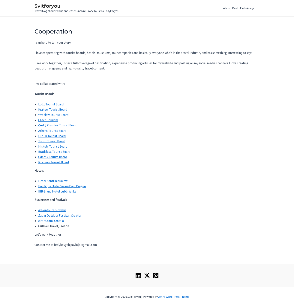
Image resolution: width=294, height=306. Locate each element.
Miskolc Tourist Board (53, 146)
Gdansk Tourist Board (52, 157)
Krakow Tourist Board (52, 109)
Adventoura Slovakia (52, 210)
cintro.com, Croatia (51, 221)
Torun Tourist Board (51, 141)
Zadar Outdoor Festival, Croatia (59, 215)
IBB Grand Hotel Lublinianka (57, 191)
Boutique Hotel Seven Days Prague (62, 186)
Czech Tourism (48, 120)
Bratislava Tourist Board (54, 152)
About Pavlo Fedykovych (239, 8)
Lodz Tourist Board (51, 104)
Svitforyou (47, 6)
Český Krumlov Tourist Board (57, 125)
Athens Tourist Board (52, 131)
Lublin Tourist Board (52, 136)
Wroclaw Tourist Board (53, 115)
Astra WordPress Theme (173, 297)
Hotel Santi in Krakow (53, 181)
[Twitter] (147, 275)
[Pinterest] (155, 275)
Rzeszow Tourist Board (53, 162)
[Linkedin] (138, 275)
